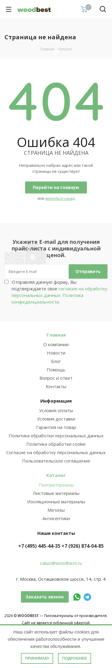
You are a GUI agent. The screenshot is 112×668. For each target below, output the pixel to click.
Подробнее (74, 658)
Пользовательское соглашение (56, 461)
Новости (56, 353)
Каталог (56, 475)
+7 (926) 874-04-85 (83, 546)
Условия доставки (56, 419)
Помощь (56, 370)
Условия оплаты (56, 410)
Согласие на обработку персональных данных (56, 452)
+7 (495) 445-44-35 (39, 546)
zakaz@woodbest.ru (61, 563)
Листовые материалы (56, 493)
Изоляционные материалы (56, 502)
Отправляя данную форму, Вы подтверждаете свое (60, 292)
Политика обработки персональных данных (56, 436)
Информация (56, 401)
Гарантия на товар (56, 427)
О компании (56, 344)
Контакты (56, 386)
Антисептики (56, 518)
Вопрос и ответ (56, 378)
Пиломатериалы (56, 485)
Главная (56, 335)
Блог (56, 361)
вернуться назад (60, 198)
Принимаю (37, 658)
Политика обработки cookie (56, 444)
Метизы (56, 510)
